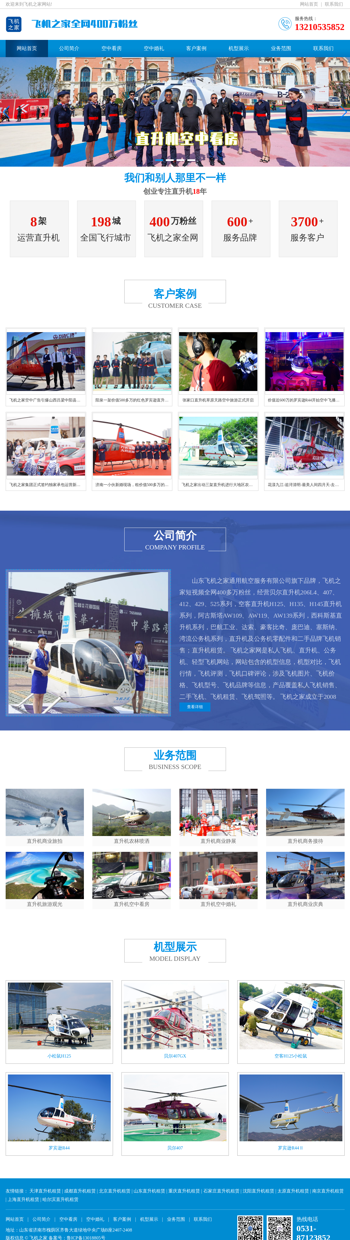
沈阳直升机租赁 (258, 1191)
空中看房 (111, 48)
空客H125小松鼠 (291, 1056)
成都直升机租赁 (80, 1191)
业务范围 (281, 48)
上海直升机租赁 (23, 1199)
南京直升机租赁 (328, 1191)
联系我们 (334, 4)
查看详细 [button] (195, 707)
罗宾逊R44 (59, 1148)
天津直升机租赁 (45, 1191)
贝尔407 (175, 1148)
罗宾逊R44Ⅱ (291, 1148)
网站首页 (309, 4)
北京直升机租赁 (115, 1191)
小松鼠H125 (59, 1056)
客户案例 (196, 48)
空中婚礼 (154, 48)
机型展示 (239, 48)
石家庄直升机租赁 (221, 1191)
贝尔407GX (175, 1056)
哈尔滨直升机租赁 (60, 1199)
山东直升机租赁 (149, 1191)
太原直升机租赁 (293, 1191)
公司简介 (69, 48)
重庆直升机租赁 (184, 1191)
